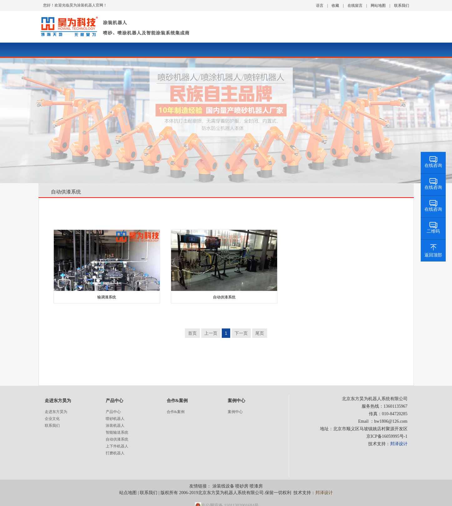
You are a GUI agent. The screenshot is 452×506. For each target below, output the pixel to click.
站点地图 (128, 492)
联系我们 (401, 5)
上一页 (210, 333)
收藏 (335, 5)
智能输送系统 (117, 432)
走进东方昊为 (56, 412)
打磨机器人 (115, 453)
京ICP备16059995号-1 (386, 436)
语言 (319, 5)
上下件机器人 (117, 446)
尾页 (259, 333)
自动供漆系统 (66, 191)
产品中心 (113, 412)
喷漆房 (256, 486)
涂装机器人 (115, 425)
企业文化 (52, 418)
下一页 (241, 333)
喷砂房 (241, 486)
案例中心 (235, 412)
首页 (192, 333)
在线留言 (355, 5)
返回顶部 (433, 255)
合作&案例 (176, 412)
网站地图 (378, 5)
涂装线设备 (223, 486)
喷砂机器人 (115, 418)
